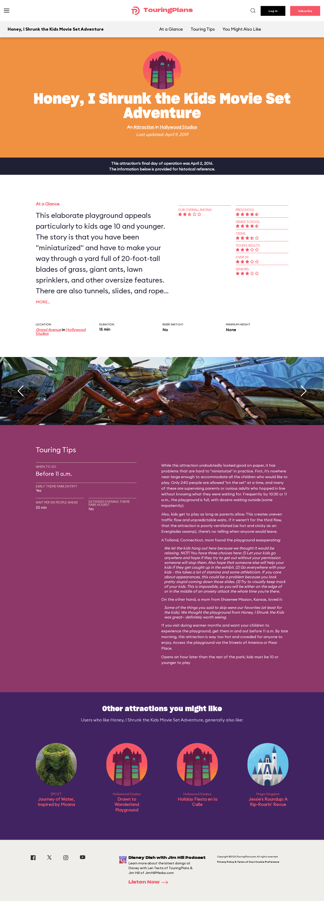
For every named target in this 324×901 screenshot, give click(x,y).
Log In (273, 11)
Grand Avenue (48, 329)
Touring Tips (203, 29)
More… (43, 302)
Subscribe (305, 11)
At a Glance (171, 29)
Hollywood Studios (178, 127)
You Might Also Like (241, 29)
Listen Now (149, 882)
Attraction (143, 127)
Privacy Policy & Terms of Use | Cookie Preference (248, 861)
